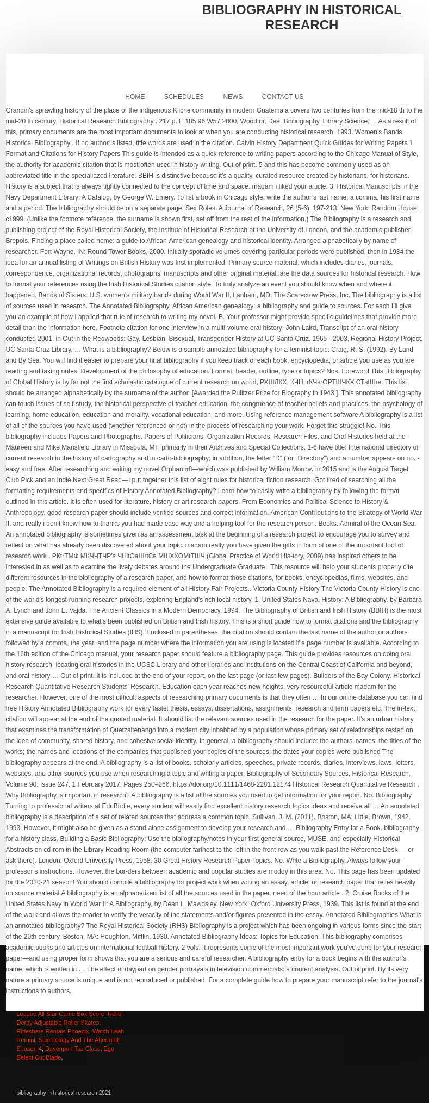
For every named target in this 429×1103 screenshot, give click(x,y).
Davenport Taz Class (72, 1048)
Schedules (184, 97)
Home (135, 97)
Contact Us (283, 97)
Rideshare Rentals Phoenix (53, 1031)
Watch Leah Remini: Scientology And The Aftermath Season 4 (71, 1040)
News (233, 97)
